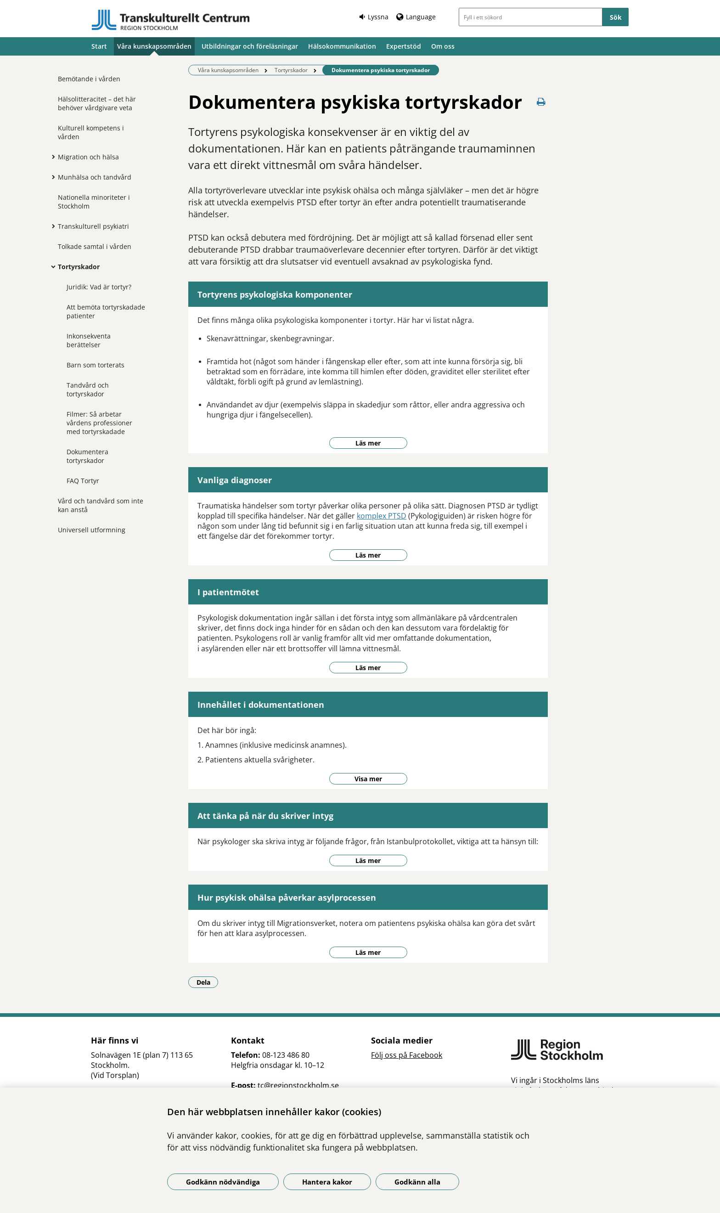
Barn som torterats (95, 365)
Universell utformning (91, 529)
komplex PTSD (381, 516)
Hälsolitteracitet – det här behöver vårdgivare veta (97, 103)
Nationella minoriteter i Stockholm (94, 201)
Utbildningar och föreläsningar (250, 46)
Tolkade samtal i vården (94, 246)
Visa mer (368, 778)
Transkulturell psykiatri (93, 226)
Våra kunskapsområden (154, 46)
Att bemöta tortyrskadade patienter (106, 311)
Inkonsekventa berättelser (89, 340)
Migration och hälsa (88, 156)
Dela (208, 982)
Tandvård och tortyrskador (88, 389)
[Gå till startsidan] (170, 20)
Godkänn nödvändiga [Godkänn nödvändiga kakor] (223, 1181)
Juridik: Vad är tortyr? (99, 286)
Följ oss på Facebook (406, 1055)
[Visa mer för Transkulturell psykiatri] (51, 226)
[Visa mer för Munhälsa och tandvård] (51, 177)
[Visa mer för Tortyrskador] (51, 266)
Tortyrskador (79, 266)
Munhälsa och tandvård (94, 177)
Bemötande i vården (89, 78)
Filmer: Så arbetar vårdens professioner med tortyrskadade (99, 423)
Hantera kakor (327, 1181)
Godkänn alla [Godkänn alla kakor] (417, 1181)
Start (99, 46)
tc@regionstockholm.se (298, 1085)
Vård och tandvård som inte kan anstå (100, 505)
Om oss (443, 46)
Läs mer (368, 443)
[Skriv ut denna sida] (541, 102)
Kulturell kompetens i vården (91, 132)
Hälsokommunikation (342, 46)
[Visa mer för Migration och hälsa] (51, 157)
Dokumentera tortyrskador (87, 456)
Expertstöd (403, 46)
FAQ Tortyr (83, 480)
